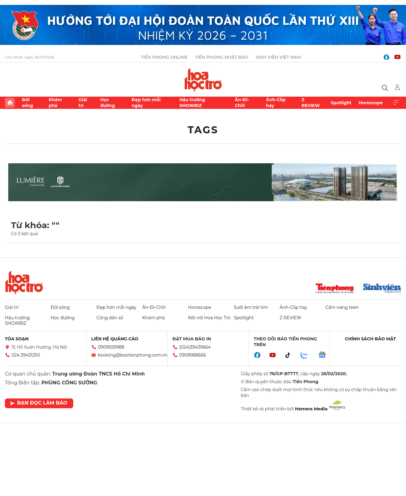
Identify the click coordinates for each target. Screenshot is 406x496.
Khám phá (55, 102)
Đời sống (27, 102)
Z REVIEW (311, 102)
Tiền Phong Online (164, 57)
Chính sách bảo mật (370, 339)
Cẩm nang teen (342, 307)
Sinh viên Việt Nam (278, 57)
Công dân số (109, 317)
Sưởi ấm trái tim (251, 307)
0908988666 (192, 355)
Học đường (107, 102)
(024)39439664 (195, 347)
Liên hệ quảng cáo (114, 339)
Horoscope (371, 102)
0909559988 (111, 347)
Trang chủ (10, 103)
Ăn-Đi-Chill (242, 102)
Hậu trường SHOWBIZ (192, 102)
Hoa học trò (24, 282)
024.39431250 (26, 355)
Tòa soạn (17, 339)
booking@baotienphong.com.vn (132, 355)
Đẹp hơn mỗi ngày (146, 102)
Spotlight (341, 102)
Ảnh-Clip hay (275, 102)
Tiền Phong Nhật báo (221, 57)
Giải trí (82, 102)
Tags (203, 130)
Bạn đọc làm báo (38, 403)
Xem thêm (396, 103)
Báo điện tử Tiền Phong (203, 79)
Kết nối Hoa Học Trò (209, 317)
